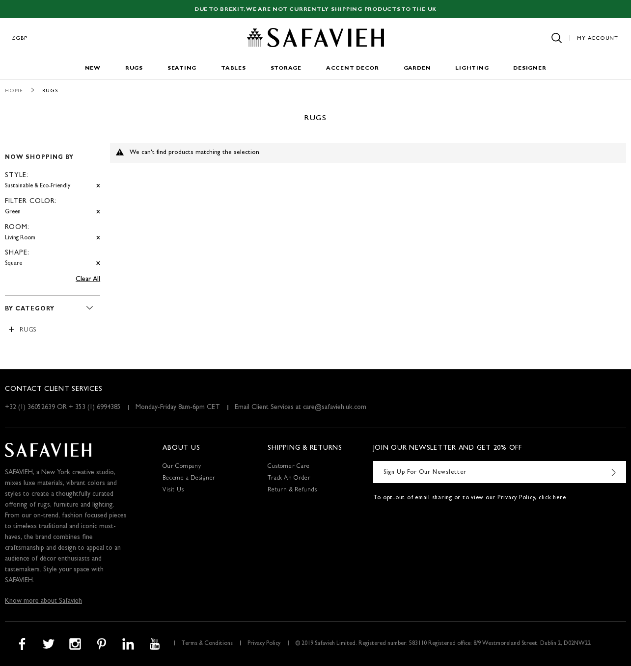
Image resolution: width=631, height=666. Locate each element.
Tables (233, 68)
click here (552, 498)
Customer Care (289, 467)
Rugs (134, 68)
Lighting (472, 68)
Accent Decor (352, 68)
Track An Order (289, 479)
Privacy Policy (263, 644)
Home (14, 91)
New (93, 68)
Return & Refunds (292, 490)
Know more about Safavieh (43, 601)
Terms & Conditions (207, 644)
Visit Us (173, 490)
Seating (181, 68)
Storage (286, 68)
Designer (529, 68)
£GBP (20, 38)
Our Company (182, 467)
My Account (597, 38)
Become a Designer (189, 479)
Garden (417, 68)
